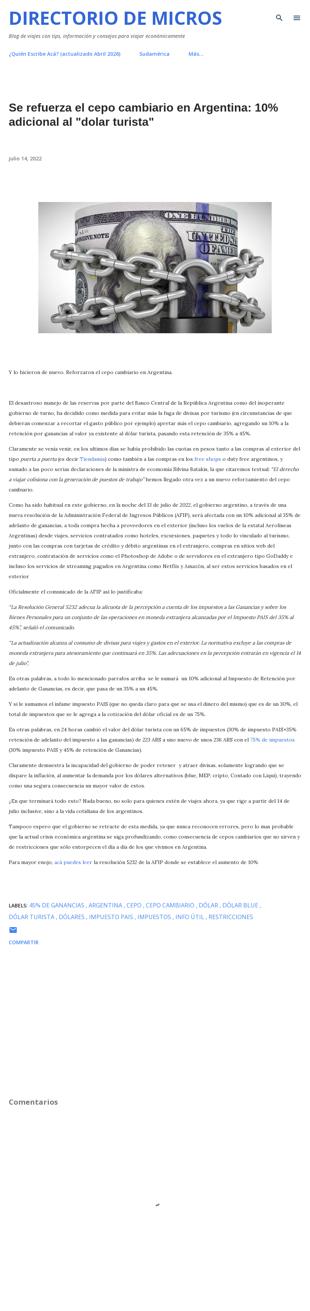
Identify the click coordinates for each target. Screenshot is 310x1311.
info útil (190, 917)
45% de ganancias (57, 905)
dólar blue (241, 905)
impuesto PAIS (112, 917)
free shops (207, 459)
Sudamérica (154, 53)
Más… (196, 53)
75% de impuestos (272, 739)
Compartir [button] (24, 942)
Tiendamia (92, 459)
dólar (209, 905)
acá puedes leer (73, 862)
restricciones (231, 917)
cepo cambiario (171, 905)
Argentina (106, 905)
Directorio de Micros (115, 17)
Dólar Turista (32, 917)
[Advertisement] (155, 1042)
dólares (72, 917)
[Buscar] (279, 13)
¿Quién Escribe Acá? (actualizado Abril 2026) (64, 53)
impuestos (155, 917)
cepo (135, 905)
